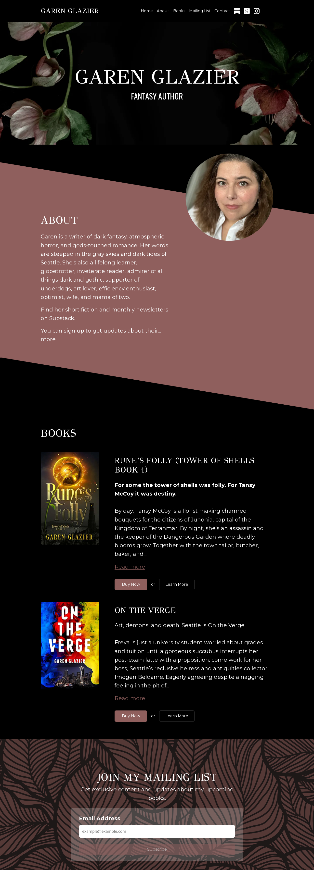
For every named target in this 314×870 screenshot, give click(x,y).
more (48, 339)
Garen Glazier (70, 11)
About (163, 11)
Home (147, 11)
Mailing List (199, 11)
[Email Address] (157, 831)
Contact (222, 11)
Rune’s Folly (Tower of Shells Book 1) (184, 465)
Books (179, 11)
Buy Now (131, 584)
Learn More (177, 584)
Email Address (99, 818)
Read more (130, 566)
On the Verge (145, 610)
